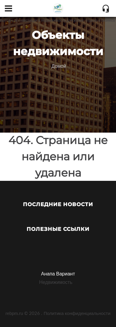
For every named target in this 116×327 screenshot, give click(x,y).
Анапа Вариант (58, 273)
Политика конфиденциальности (77, 313)
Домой (58, 66)
